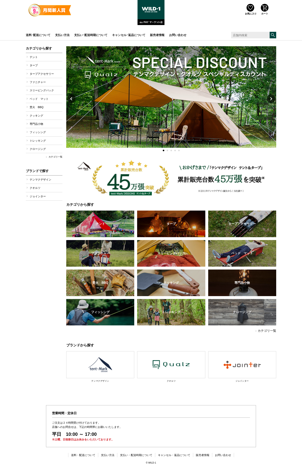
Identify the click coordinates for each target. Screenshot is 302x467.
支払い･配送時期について (90, 35)
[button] (163, 150)
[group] (171, 97)
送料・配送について (83, 455)
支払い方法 (62, 35)
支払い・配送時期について (136, 455)
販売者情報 (157, 35)
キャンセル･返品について (128, 35)
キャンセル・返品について (174, 455)
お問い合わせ (177, 35)
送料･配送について (38, 35)
